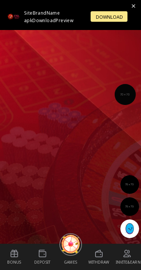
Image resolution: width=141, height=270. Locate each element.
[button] (125, 94)
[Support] (125, 94)
